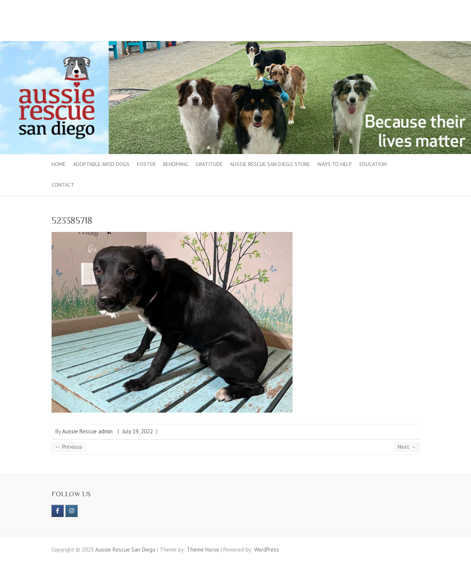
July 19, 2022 (137, 431)
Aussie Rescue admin (87, 431)
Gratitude (209, 164)
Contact (63, 184)
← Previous (68, 446)
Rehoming (175, 164)
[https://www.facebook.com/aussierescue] (58, 511)
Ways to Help (334, 164)
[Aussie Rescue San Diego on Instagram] (72, 511)
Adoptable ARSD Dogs (101, 164)
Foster (146, 164)
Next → (407, 446)
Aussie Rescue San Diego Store (270, 164)
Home (59, 164)
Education (373, 164)
